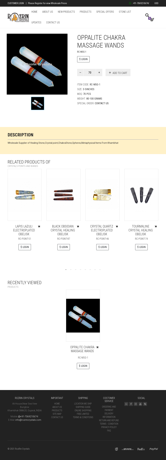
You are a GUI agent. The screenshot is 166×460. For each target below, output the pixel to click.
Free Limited (83, 414)
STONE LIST (125, 11)
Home (57, 403)
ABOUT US (47, 11)
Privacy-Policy (109, 427)
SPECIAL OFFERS (105, 11)
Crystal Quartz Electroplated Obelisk (101, 230)
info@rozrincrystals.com (28, 420)
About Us (57, 407)
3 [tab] (75, 269)
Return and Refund (109, 420)
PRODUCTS (85, 11)
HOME (34, 11)
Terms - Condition (109, 423)
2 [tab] (70, 269)
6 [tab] (90, 269)
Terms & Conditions (83, 417)
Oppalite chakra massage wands (82, 349)
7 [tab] (95, 269)
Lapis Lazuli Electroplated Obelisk (24, 230)
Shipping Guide (83, 407)
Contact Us (102, 103)
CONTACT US (53, 22)
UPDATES (36, 22)
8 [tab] (100, 269)
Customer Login (16, 3)
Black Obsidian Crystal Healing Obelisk (63, 230)
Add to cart (120, 73)
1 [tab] (66, 269)
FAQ (109, 430)
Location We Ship (83, 403)
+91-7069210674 (138, 3)
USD (156, 3)
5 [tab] (85, 269)
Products (57, 410)
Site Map (57, 414)
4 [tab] (80, 269)
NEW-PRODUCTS (66, 11)
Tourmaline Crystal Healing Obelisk (141, 230)
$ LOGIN (83, 59)
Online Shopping (83, 410)
